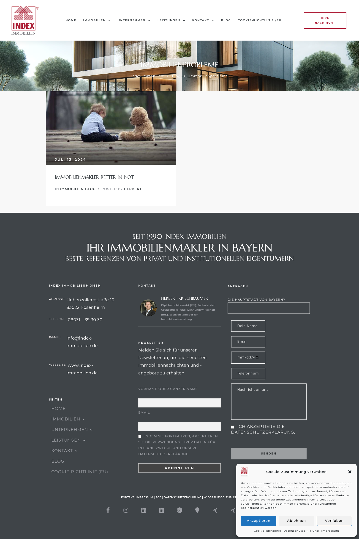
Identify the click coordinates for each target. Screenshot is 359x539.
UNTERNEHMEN (134, 20)
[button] (350, 472)
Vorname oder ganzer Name (168, 407)
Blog (226, 20)
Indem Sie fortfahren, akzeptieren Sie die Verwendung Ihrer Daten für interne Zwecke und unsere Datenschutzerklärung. (178, 464)
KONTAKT (203, 20)
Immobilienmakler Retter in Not (94, 177)
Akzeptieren (258, 520)
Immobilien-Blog (78, 189)
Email (144, 431)
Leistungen (171, 20)
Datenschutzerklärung (301, 530)
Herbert (132, 189)
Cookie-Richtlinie (267, 530)
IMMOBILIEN (97, 20)
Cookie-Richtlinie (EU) (260, 20)
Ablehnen (296, 520)
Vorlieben (334, 520)
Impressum (330, 530)
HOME (70, 20)
